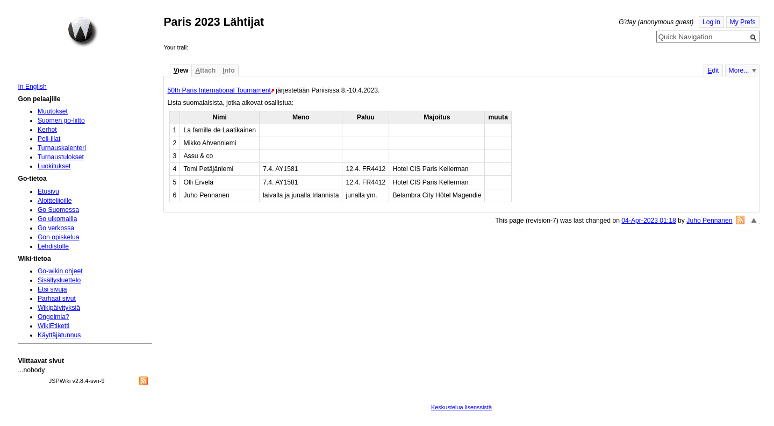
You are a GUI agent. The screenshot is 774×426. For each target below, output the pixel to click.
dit (713, 70)
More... (739, 70)
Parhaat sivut (57, 298)
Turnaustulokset (61, 157)
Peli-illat (49, 139)
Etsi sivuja (52, 289)
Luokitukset (54, 166)
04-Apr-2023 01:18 (648, 220)
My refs (743, 22)
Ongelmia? (53, 317)
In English (32, 86)
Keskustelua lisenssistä (461, 407)
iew (181, 70)
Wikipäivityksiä (59, 307)
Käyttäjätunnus (59, 335)
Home (83, 32)
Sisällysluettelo (59, 280)
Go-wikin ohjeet (60, 271)
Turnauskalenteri (62, 148)
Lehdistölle (53, 246)
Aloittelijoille (55, 200)
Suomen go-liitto (61, 120)
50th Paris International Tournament (218, 90)
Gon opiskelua (59, 237)
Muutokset (53, 111)
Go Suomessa (58, 210)
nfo (228, 70)
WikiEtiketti (53, 326)
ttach (205, 70)
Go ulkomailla (57, 219)
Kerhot (47, 129)
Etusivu (48, 191)
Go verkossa (56, 228)
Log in (711, 22)
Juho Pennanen (709, 220)
